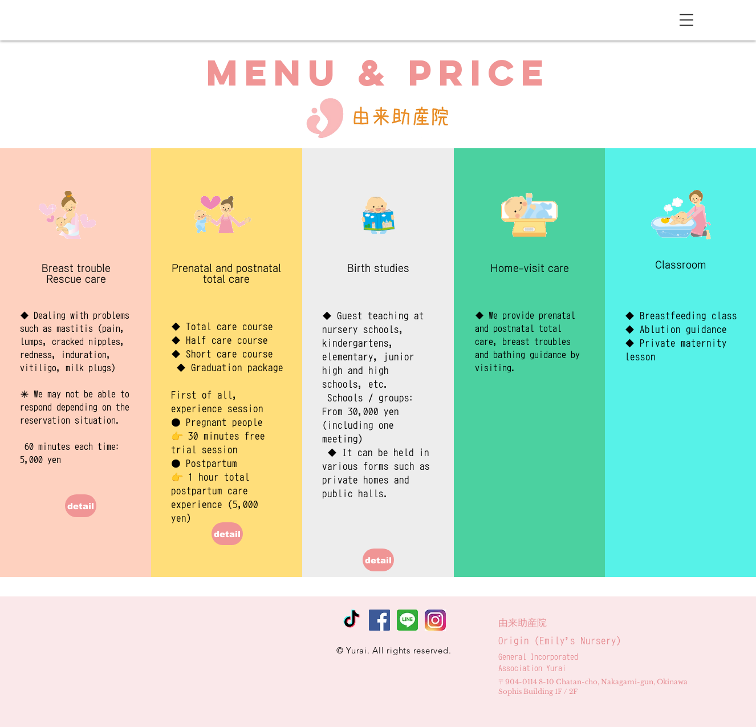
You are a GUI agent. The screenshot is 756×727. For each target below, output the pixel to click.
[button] (686, 20)
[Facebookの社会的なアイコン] (379, 620)
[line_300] (407, 620)
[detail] (80, 505)
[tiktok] (351, 620)
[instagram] (435, 620)
